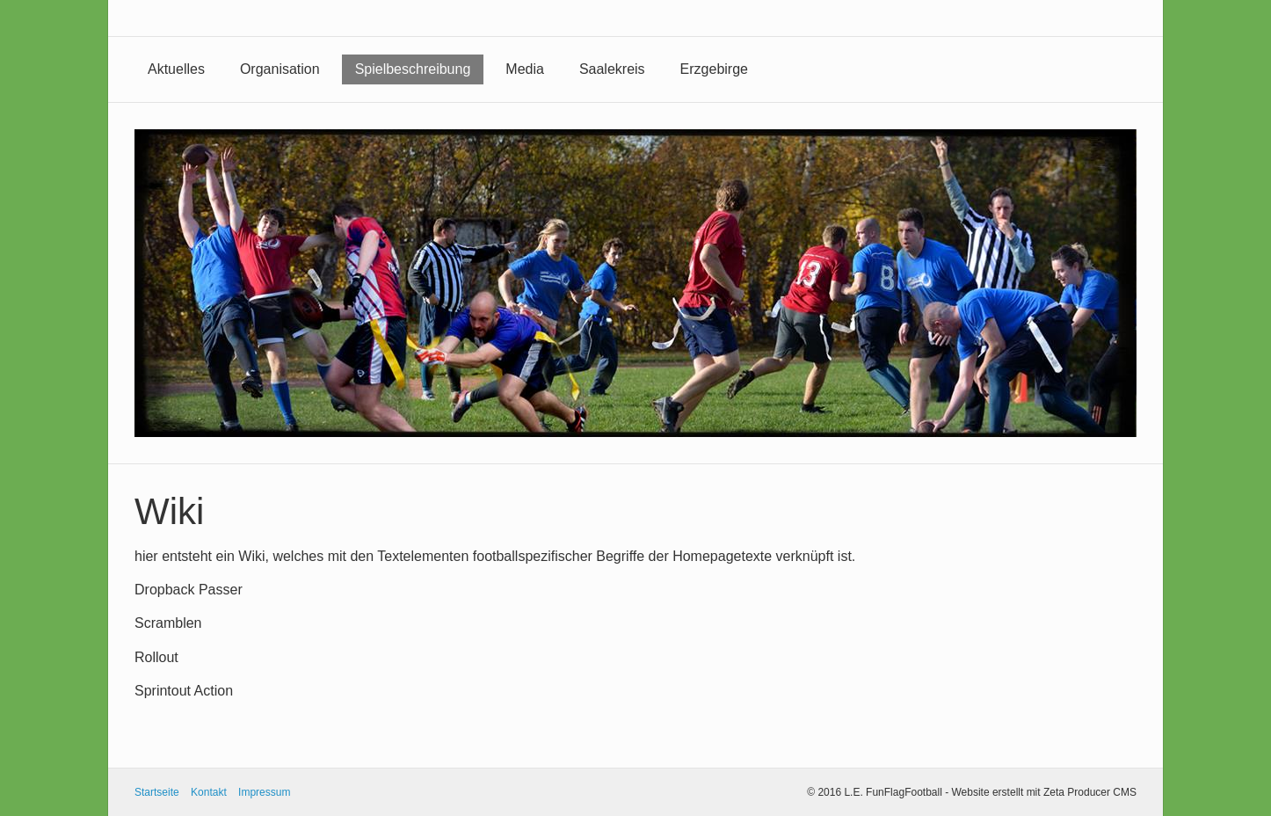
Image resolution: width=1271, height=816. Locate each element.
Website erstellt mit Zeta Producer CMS (1044, 792)
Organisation (280, 69)
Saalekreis (612, 69)
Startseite (156, 792)
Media (524, 69)
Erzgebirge (714, 69)
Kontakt (209, 792)
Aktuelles (176, 69)
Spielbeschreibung (413, 69)
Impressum (264, 792)
